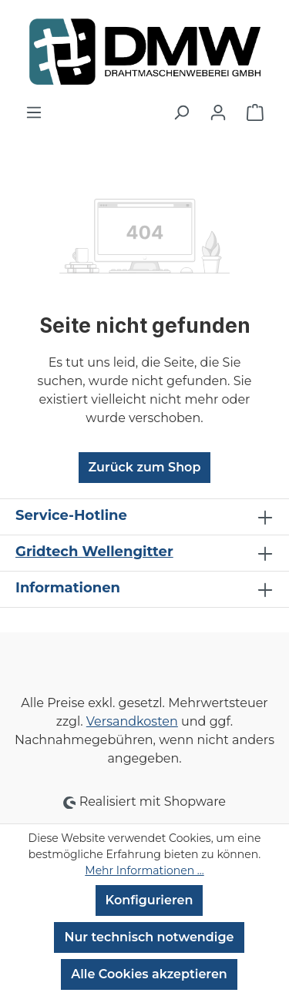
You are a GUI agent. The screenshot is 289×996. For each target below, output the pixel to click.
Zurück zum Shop (145, 467)
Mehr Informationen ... (144, 870)
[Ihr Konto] (218, 112)
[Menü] (33, 112)
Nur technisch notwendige (149, 937)
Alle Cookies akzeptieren (149, 974)
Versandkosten (132, 721)
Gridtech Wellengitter (94, 551)
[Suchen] (181, 112)
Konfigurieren (149, 900)
